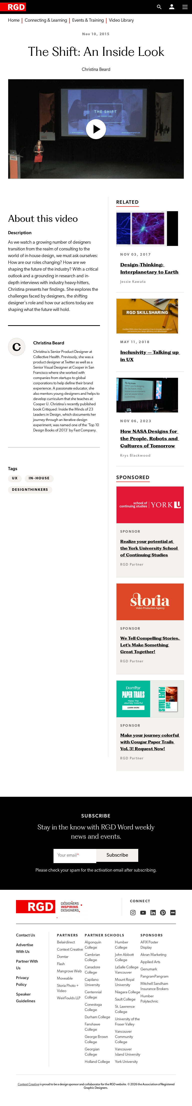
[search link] (159, 7)
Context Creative (70, 950)
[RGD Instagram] (133, 913)
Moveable (65, 979)
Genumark (148, 969)
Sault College (125, 1000)
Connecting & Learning (46, 20)
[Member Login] (171, 7)
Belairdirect (66, 942)
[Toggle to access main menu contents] (185, 7)
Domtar (62, 957)
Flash (61, 964)
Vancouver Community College (124, 1037)
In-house (39, 478)
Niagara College (127, 992)
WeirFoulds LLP (68, 998)
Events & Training (88, 20)
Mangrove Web (69, 971)
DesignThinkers (30, 490)
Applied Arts (150, 962)
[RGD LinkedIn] (153, 913)
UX (15, 478)
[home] (13, 6)
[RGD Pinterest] (163, 913)
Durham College (97, 1017)
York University (126, 1062)
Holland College (97, 1062)
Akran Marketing (153, 955)
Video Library (121, 20)
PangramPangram (154, 977)
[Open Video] (96, 129)
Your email (67, 855)
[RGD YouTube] (143, 913)
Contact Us (25, 935)
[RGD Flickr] (173, 913)
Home (14, 20)
